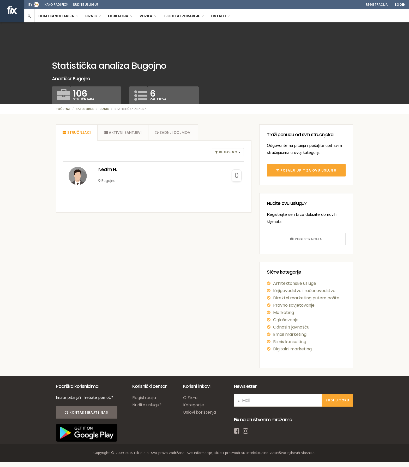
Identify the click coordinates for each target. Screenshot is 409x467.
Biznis (104, 109)
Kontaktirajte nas (86, 412)
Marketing (283, 312)
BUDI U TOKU (337, 400)
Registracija (377, 4)
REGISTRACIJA (306, 239)
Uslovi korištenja (199, 412)
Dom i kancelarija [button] (58, 16)
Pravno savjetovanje (294, 305)
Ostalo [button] (220, 16)
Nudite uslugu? (86, 4)
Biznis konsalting (289, 342)
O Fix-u (190, 398)
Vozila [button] (148, 16)
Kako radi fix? (56, 4)
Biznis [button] (93, 16)
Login (400, 4)
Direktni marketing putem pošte (306, 298)
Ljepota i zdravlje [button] (184, 16)
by (30, 4)
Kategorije (85, 109)
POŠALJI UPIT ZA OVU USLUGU (306, 170)
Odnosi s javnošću (291, 327)
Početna (63, 109)
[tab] (77, 132)
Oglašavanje (285, 320)
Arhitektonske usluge (294, 283)
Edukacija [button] (120, 16)
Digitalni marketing (292, 349)
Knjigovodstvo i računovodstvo (304, 291)
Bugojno (226, 152)
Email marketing (289, 334)
